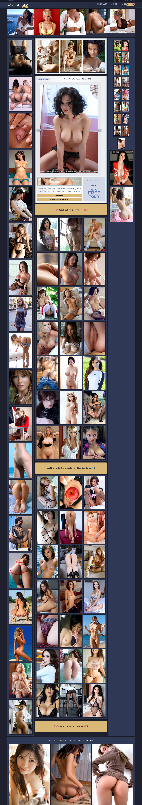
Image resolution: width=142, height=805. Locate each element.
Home (84, 4)
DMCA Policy (116, 803)
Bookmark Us (115, 793)
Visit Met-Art (59, 198)
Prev (40, 130)
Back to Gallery (43, 77)
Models (112, 4)
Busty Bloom (32, 0)
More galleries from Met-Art (59, 202)
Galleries (94, 4)
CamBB (121, 4)
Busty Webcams (129, 0)
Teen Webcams (119, 0)
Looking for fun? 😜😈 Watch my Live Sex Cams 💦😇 (71, 470)
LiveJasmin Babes (21, 0)
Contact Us (115, 798)
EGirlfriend (21, 5)
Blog (104, 4)
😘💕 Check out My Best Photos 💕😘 (71, 212)
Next (102, 130)
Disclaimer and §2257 (128, 803)
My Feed (130, 4)
